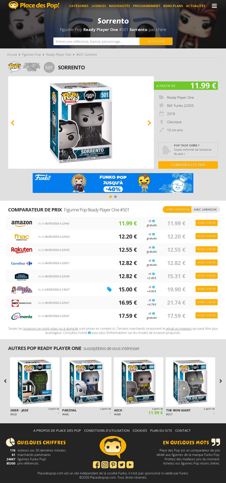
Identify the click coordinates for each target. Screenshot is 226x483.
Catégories (79, 6)
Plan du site (161, 430)
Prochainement (146, 6)
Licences (99, 6)
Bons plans (173, 6)
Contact (183, 430)
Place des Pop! (34, 5)
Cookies (140, 430)
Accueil (12, 54)
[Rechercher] (156, 41)
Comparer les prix (188, 165)
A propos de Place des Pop (57, 430)
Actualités (195, 6)
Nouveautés (119, 6)
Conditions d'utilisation (107, 430)
